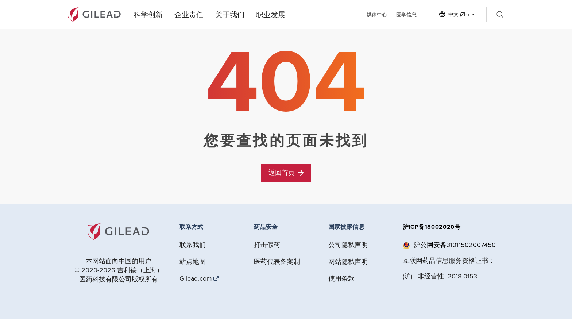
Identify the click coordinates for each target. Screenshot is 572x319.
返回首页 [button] (286, 172)
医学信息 (406, 14)
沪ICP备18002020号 (432, 227)
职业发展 (270, 14)
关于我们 (229, 14)
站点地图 (192, 261)
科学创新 (148, 14)
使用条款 (341, 278)
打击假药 (267, 244)
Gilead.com (195, 278)
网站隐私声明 (348, 261)
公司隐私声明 (348, 244)
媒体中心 (377, 14)
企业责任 (189, 14)
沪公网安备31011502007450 (455, 244)
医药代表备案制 (277, 261)
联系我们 (192, 244)
